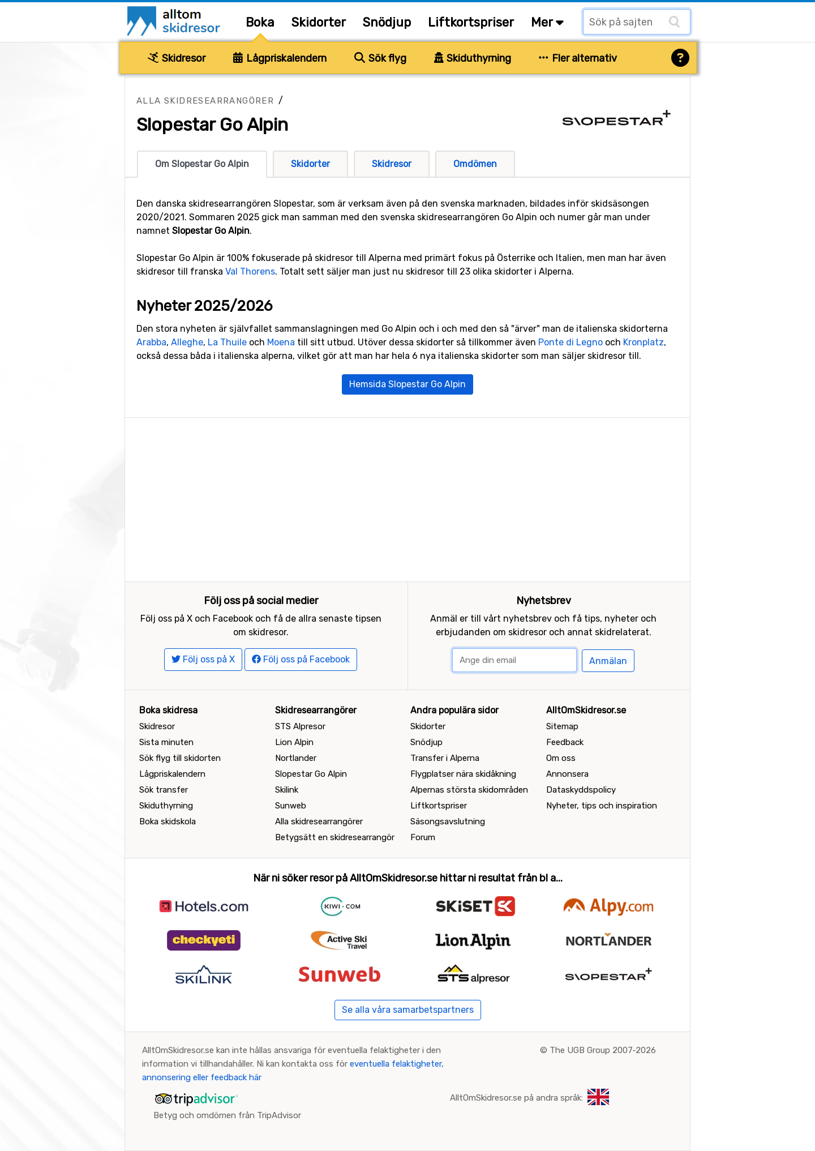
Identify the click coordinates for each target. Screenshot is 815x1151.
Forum (422, 837)
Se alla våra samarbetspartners (408, 1009)
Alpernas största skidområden (469, 790)
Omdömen (475, 164)
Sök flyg (380, 58)
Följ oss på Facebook (301, 659)
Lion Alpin (294, 742)
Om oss (561, 758)
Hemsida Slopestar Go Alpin (407, 384)
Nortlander (295, 758)
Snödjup (387, 22)
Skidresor (176, 58)
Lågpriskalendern (280, 58)
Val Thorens (250, 271)
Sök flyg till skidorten (180, 758)
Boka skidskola (167, 821)
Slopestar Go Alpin (311, 774)
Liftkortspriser (471, 22)
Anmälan (608, 661)
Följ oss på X (203, 659)
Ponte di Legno (570, 342)
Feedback (565, 742)
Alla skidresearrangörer (205, 101)
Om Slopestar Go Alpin (202, 164)
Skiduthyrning (473, 58)
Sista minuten (166, 742)
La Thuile (227, 342)
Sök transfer (163, 790)
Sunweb (290, 806)
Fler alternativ (578, 58)
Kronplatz (643, 342)
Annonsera (567, 774)
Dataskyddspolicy (581, 790)
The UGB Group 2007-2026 (603, 1050)
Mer (547, 22)
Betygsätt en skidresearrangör (334, 837)
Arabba (151, 342)
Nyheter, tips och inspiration (601, 806)
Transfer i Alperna (444, 758)
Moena (281, 342)
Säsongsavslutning (447, 821)
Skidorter (318, 22)
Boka (260, 22)
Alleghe (187, 342)
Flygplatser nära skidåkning (463, 774)
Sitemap (562, 726)
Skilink (286, 790)
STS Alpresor (300, 726)
